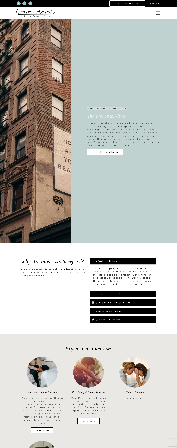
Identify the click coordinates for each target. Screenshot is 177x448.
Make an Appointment (127, 3)
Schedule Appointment (105, 152)
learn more (42, 430)
